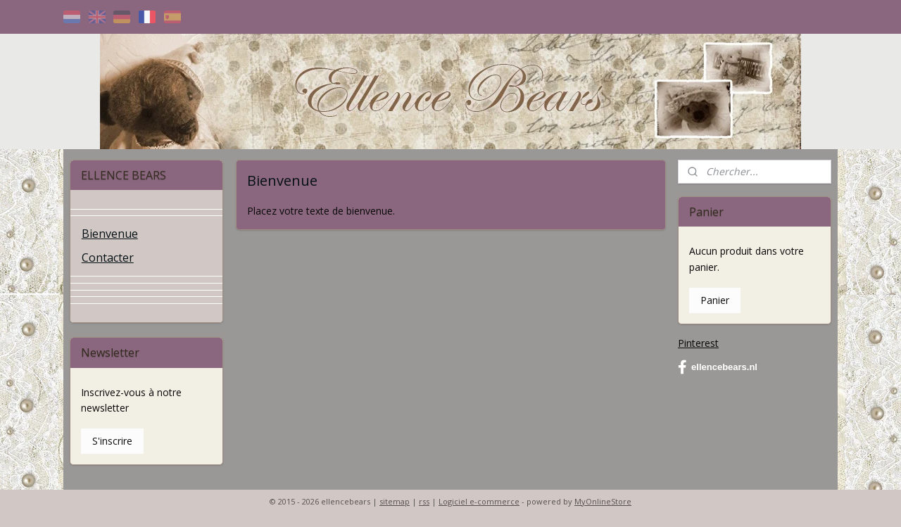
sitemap (394, 501)
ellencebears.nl (717, 367)
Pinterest (698, 343)
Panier (714, 300)
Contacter (108, 257)
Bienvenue (110, 233)
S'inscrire (112, 440)
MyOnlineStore (602, 501)
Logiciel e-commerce (479, 501)
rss (424, 501)
